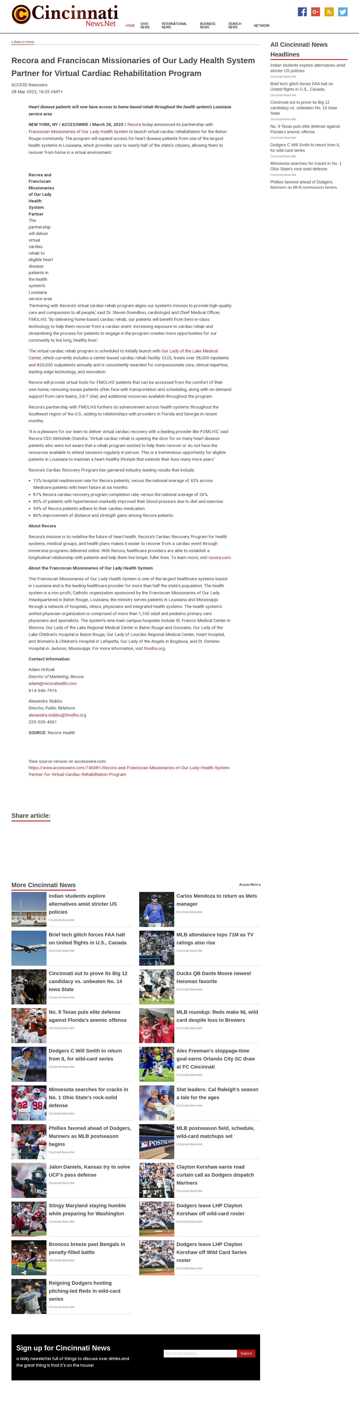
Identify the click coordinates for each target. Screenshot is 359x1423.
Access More (248, 884)
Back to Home (22, 42)
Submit (246, 1353)
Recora (134, 124)
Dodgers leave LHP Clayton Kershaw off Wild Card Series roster (212, 1252)
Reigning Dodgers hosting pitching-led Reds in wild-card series (84, 1291)
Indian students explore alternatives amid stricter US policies (83, 904)
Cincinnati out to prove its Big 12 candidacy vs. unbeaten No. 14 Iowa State (88, 981)
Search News (234, 25)
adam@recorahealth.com (53, 683)
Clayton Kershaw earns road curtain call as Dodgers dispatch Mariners (215, 1175)
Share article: (31, 815)
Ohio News (145, 25)
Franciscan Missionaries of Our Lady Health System (78, 131)
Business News (207, 25)
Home (130, 25)
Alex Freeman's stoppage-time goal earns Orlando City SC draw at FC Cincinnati (216, 1059)
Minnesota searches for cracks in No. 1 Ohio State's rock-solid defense (88, 1097)
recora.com (220, 557)
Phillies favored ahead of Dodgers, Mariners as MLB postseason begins (90, 1136)
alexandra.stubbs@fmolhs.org (57, 715)
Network (262, 25)
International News (174, 25)
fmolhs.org (154, 648)
